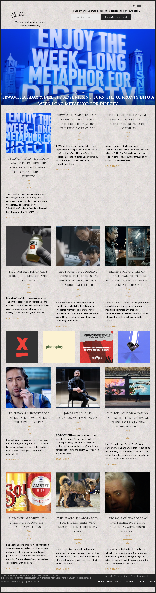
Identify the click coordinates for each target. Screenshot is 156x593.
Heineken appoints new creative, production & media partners (28, 529)
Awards (119, 587)
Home (101, 587)
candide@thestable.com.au (25, 583)
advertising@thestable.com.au (75, 583)
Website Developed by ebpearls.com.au (20, 587)
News (109, 587)
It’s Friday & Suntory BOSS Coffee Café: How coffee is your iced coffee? (28, 424)
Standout (140, 587)
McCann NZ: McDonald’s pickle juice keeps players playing (28, 282)
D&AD (152, 587)
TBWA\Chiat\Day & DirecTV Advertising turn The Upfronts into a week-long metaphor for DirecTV (28, 173)
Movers (129, 587)
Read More (13, 224)
